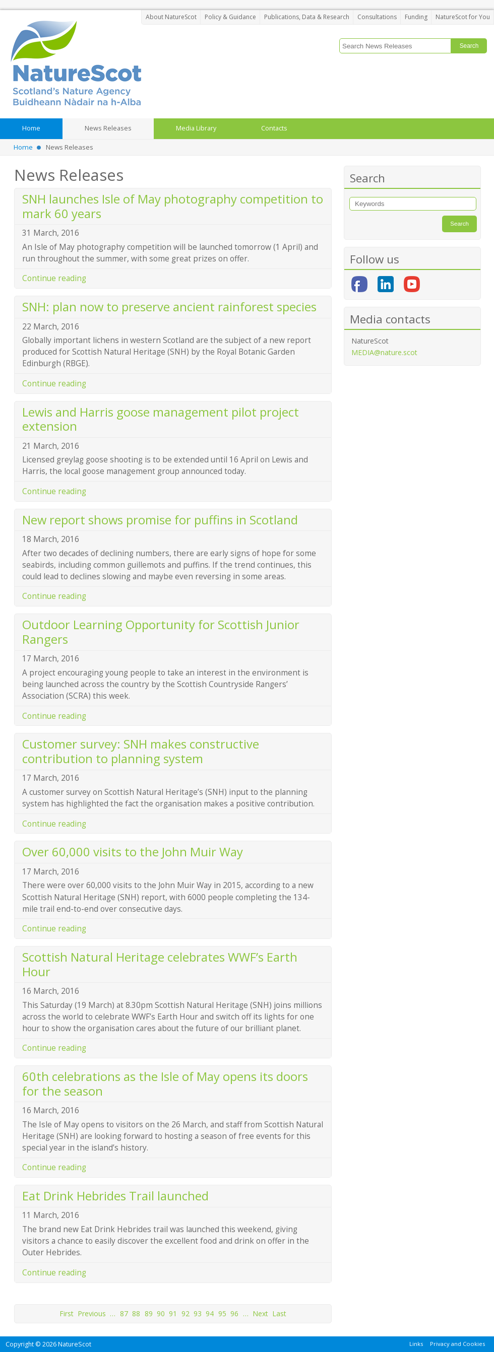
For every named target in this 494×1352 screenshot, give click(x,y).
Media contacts (390, 319)
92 (185, 1313)
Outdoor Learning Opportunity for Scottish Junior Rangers (160, 632)
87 (124, 1313)
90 (161, 1313)
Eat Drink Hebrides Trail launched (115, 1196)
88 (136, 1313)
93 (198, 1313)
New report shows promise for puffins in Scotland (160, 520)
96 (234, 1313)
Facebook (359, 284)
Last (279, 1313)
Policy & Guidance (230, 17)
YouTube (412, 284)
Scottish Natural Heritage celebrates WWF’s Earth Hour (159, 964)
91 (173, 1313)
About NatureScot (171, 17)
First (66, 1313)
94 (210, 1313)
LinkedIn (386, 284)
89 (149, 1313)
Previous (92, 1313)
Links (416, 1343)
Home (23, 147)
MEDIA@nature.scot (384, 352)
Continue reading (54, 278)
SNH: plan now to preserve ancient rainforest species (169, 307)
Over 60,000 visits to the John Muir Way (132, 852)
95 (222, 1313)
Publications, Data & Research (306, 17)
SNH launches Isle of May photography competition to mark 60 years (172, 206)
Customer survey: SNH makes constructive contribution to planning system (140, 751)
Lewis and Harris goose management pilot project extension (160, 419)
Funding (416, 17)
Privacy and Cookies (457, 1343)
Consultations (377, 17)
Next (260, 1313)
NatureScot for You (463, 17)
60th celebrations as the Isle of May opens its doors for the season (165, 1083)
